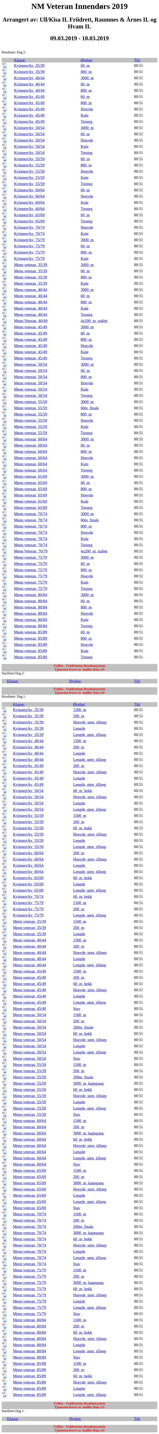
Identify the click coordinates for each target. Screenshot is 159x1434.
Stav (76, 1008)
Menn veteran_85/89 (30, 632)
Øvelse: (87, 60)
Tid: (137, 60)
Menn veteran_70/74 (30, 514)
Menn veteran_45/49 (30, 327)
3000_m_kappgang (88, 1083)
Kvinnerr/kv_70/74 (29, 227)
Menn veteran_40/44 (30, 289)
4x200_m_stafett (94, 321)
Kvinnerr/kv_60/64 (29, 190)
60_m (85, 65)
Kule (84, 115)
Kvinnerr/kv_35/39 (29, 65)
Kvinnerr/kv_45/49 (29, 96)
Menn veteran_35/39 (30, 265)
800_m (86, 72)
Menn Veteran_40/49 (30, 321)
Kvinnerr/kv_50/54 (29, 128)
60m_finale (90, 408)
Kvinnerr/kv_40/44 (29, 78)
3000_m (87, 78)
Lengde (79, 728)
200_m (78, 716)
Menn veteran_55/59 (30, 402)
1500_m (79, 710)
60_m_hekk (82, 791)
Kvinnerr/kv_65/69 (29, 215)
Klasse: (20, 60)
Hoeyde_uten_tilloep (90, 722)
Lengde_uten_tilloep (89, 734)
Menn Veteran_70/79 (30, 551)
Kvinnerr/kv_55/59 (29, 159)
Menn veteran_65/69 (30, 476)
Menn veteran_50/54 (30, 364)
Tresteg (87, 121)
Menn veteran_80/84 (30, 595)
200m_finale (83, 1027)
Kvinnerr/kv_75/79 (29, 240)
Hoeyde (87, 109)
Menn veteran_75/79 (30, 557)
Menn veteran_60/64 (30, 439)
